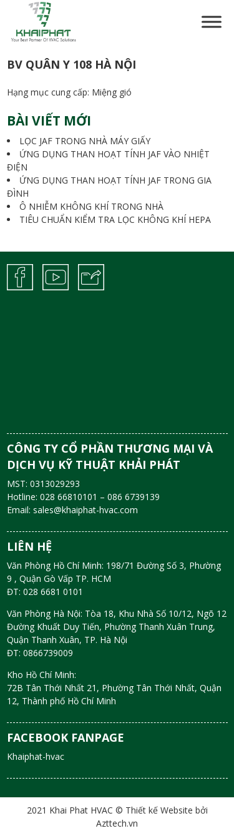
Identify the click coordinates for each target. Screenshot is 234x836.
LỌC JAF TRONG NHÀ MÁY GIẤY (84, 141)
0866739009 (48, 653)
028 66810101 (68, 497)
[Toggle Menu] (212, 21)
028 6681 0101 (53, 591)
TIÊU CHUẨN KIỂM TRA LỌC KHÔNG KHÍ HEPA (115, 219)
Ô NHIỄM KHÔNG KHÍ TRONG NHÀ (91, 206)
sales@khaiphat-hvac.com (85, 510)
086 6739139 (133, 497)
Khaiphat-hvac (35, 756)
